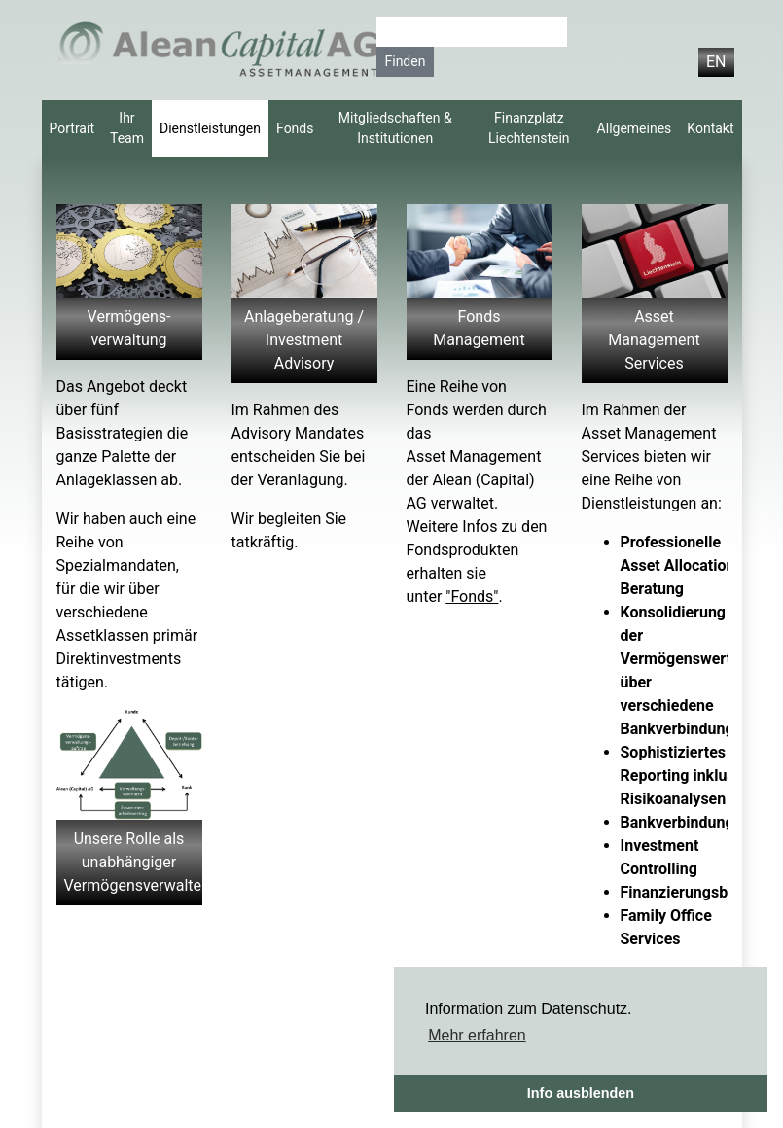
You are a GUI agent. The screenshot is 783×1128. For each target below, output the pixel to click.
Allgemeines (634, 128)
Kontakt (710, 128)
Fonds (294, 128)
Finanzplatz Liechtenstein (529, 128)
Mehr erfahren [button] (477, 1035)
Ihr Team (127, 128)
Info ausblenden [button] (580, 1093)
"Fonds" (471, 596)
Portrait (72, 128)
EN (716, 62)
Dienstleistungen (210, 128)
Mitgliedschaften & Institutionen (395, 128)
